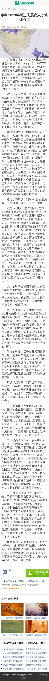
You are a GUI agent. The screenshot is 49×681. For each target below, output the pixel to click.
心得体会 (23, 9)
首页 (14, 9)
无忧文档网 (21, 675)
